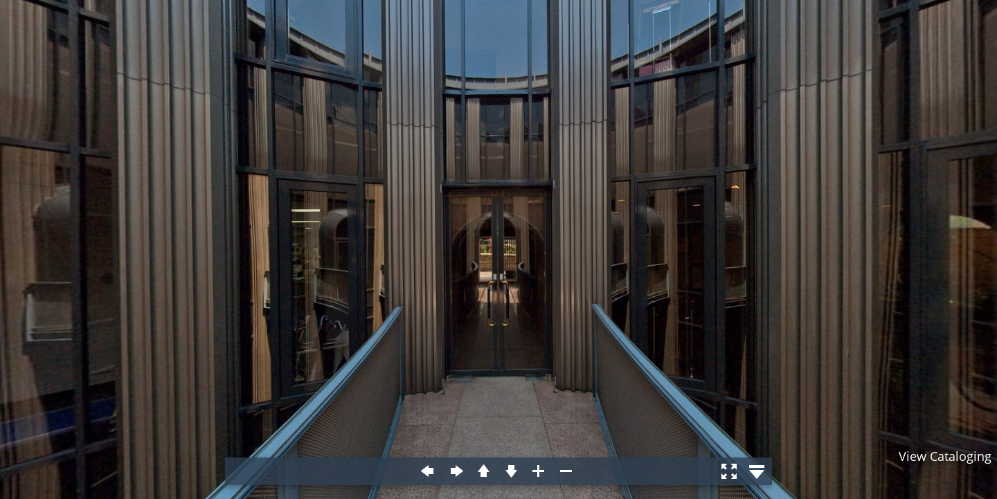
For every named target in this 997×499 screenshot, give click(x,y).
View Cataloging (945, 456)
